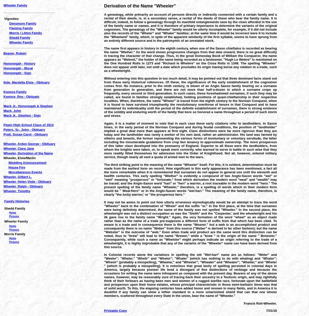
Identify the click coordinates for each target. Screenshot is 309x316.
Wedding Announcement (27, 163)
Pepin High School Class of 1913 (28, 125)
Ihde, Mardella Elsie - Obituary (26, 82)
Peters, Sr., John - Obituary (24, 130)
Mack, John (12, 111)
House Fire (16, 167)
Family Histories (16, 201)
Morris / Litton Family (25, 33)
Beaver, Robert (14, 53)
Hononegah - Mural (18, 68)
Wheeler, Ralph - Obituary (23, 186)
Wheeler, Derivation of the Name (28, 153)
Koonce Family (14, 92)
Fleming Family (21, 28)
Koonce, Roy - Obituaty (21, 96)
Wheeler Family (15, 5)
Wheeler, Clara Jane (18, 148)
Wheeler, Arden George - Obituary (29, 144)
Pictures (14, 216)
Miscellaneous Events (25, 172)
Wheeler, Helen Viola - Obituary (27, 181)
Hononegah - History (19, 63)
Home (12, 212)
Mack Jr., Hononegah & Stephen (28, 106)
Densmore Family (22, 23)
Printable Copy (115, 311)
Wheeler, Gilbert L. (17, 177)
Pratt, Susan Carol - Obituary (25, 134)
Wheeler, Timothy (16, 191)
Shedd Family (19, 38)
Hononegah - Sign (17, 73)
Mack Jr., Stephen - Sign (22, 115)
